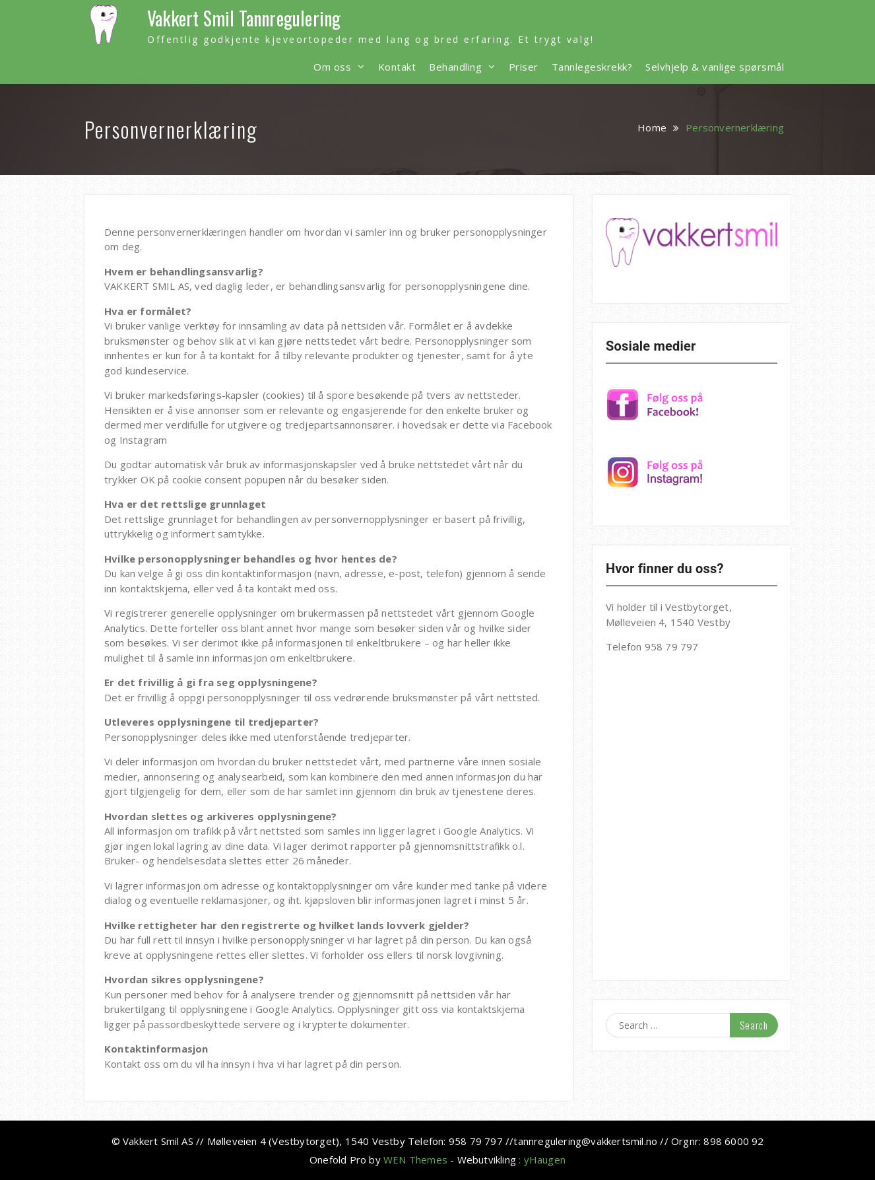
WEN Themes (415, 1159)
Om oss (332, 66)
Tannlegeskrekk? (592, 66)
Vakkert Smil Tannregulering (243, 18)
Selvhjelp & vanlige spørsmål (714, 66)
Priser (523, 66)
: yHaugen (542, 1159)
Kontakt (397, 66)
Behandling (455, 66)
